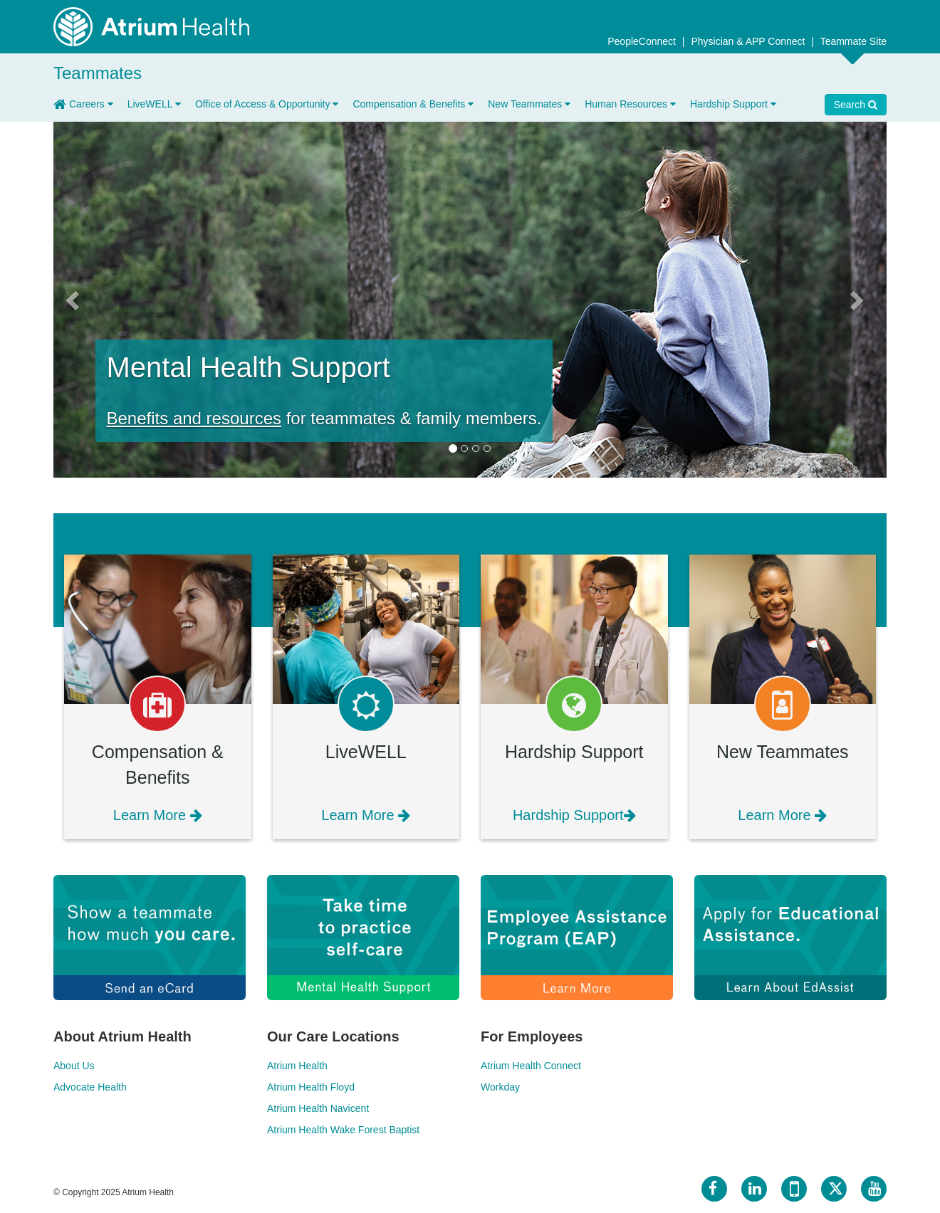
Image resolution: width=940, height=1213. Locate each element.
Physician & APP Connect (749, 41)
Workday (500, 1087)
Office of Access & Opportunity (267, 104)
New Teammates (529, 104)
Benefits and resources (194, 418)
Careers (91, 104)
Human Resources (630, 104)
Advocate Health (90, 1087)
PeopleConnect (643, 41)
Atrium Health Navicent (318, 1108)
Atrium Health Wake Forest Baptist (343, 1129)
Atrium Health (297, 1065)
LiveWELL (154, 104)
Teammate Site (853, 41)
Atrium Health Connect (531, 1065)
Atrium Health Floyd (311, 1087)
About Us (74, 1065)
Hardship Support (733, 104)
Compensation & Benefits (413, 104)
